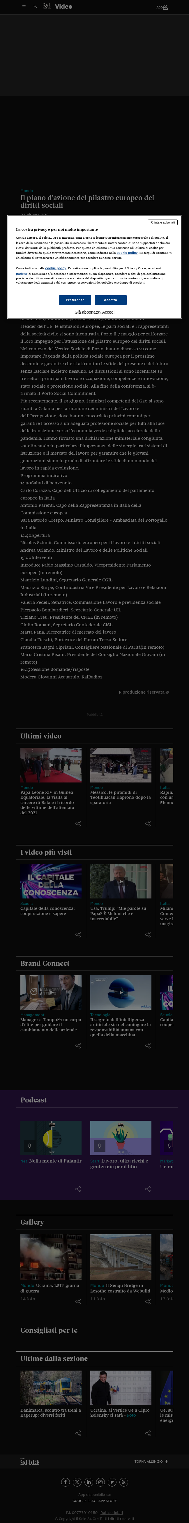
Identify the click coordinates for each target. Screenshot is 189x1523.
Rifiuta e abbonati (163, 222)
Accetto (110, 300)
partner (22, 273)
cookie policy (127, 252)
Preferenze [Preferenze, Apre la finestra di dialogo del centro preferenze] (75, 300)
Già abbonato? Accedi (94, 312)
